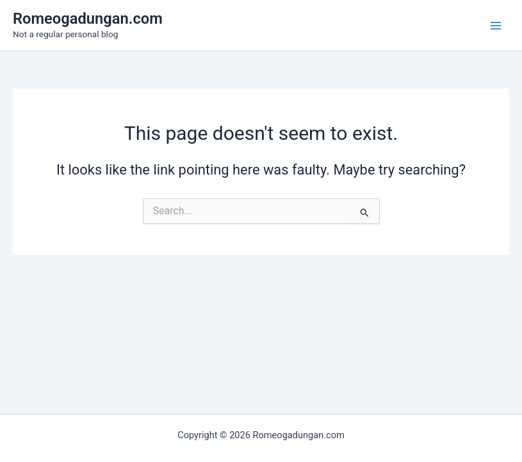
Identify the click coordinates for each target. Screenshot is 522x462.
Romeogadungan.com (88, 19)
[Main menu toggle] (495, 25)
